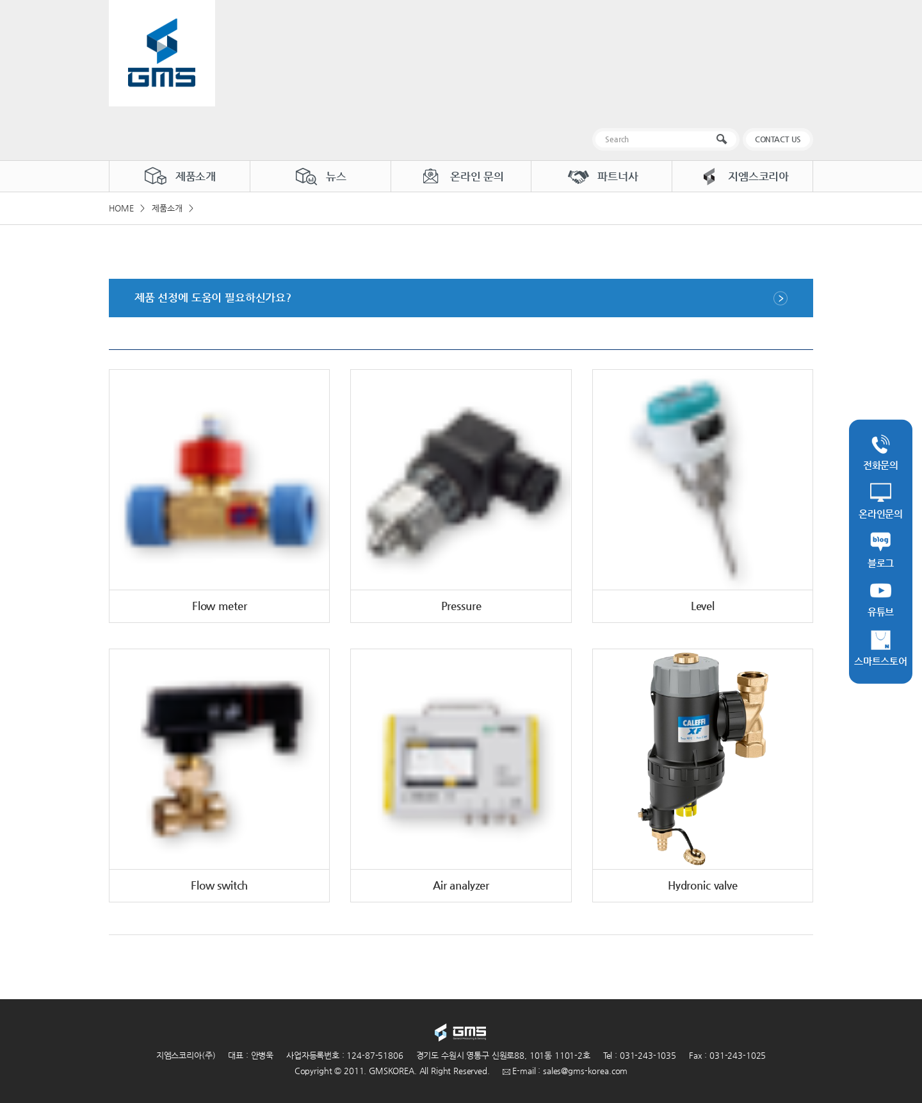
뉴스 (320, 176)
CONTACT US (778, 139)
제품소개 (179, 176)
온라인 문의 (461, 176)
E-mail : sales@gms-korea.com (565, 1070)
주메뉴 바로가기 (0, 0)
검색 (724, 139)
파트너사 (601, 176)
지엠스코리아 (742, 176)
